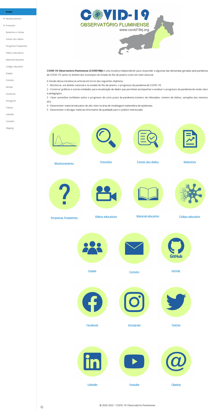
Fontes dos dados (148, 162)
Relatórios (189, 162)
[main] (127, 90)
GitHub (176, 271)
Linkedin (92, 384)
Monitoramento (64, 163)
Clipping (176, 384)
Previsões (106, 162)
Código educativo (189, 216)
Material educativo (147, 216)
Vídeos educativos (106, 216)
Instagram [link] (11, 100)
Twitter (176, 325)
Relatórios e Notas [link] (15, 32)
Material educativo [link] (15, 59)
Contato (134, 272)
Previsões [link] (10, 25)
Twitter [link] (9, 107)
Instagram (134, 325)
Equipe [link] (9, 73)
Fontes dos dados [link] (15, 39)
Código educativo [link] (14, 66)
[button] (214, 4)
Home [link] (9, 11)
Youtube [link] (10, 121)
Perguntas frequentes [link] (16, 45)
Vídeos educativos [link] (15, 52)
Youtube (134, 384)
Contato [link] (10, 80)
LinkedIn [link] (10, 114)
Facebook (92, 325)
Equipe (92, 271)
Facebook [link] (10, 93)
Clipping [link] (10, 128)
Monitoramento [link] (13, 18)
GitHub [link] (9, 86)
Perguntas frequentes (64, 217)
